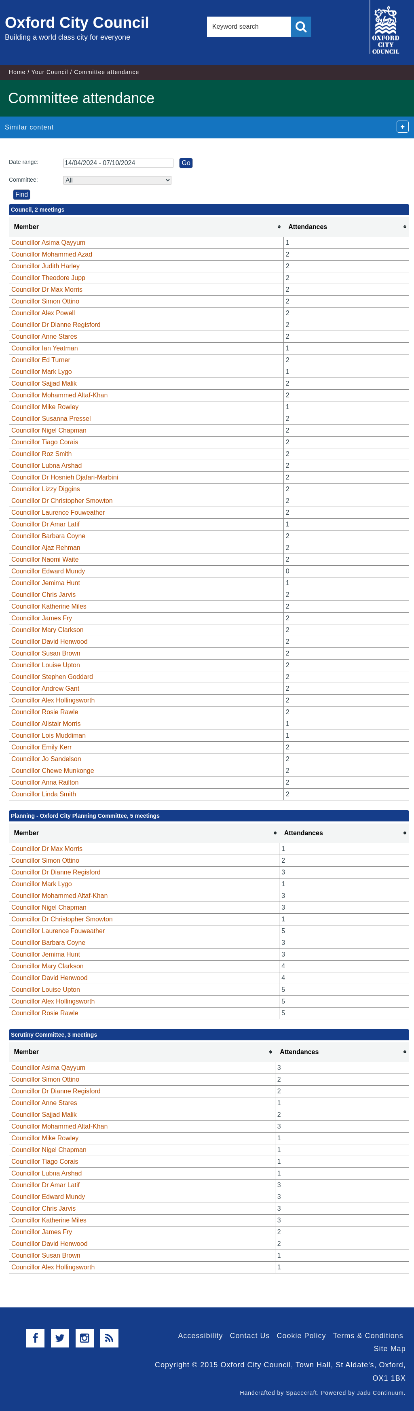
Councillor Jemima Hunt (45, 582)
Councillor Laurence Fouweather (58, 512)
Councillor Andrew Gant (45, 688)
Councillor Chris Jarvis (43, 594)
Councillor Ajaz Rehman (45, 547)
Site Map (390, 1349)
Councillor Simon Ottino (45, 301)
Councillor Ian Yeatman (44, 348)
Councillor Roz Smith (41, 453)
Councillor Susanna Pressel (51, 418)
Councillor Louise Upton (45, 665)
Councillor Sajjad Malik (44, 383)
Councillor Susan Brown (45, 653)
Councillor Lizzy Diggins (45, 489)
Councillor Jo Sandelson (46, 758)
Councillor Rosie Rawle (44, 712)
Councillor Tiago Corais (44, 442)
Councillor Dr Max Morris (46, 289)
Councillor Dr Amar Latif (45, 524)
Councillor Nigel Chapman (49, 430)
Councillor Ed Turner (40, 359)
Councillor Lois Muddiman (48, 735)
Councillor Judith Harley (45, 266)
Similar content (29, 127)
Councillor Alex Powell (43, 313)
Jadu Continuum (380, 1393)
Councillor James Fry (41, 618)
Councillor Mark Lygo (41, 371)
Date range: (23, 162)
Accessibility (200, 1336)
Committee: (23, 179)
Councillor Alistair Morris (46, 723)
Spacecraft (301, 1393)
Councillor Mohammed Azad (51, 254)
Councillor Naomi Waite (45, 559)
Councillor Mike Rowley (44, 406)
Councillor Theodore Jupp (48, 277)
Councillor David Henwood (49, 641)
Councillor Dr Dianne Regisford (56, 324)
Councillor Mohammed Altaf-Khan (59, 395)
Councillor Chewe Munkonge (52, 770)
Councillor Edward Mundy (48, 571)
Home (17, 72)
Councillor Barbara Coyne (48, 536)
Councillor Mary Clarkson (47, 629)
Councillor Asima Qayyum (48, 242)
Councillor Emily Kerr (41, 747)
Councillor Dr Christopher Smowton (62, 500)
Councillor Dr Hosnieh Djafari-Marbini (64, 477)
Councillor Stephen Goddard (52, 676)
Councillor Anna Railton (44, 782)
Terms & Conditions (368, 1336)
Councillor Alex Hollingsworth (53, 700)
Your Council (50, 72)
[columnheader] (146, 227)
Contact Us (250, 1336)
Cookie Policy (301, 1336)
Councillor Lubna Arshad (46, 465)
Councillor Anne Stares (44, 336)
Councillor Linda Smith (43, 794)
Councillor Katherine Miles (49, 606)
